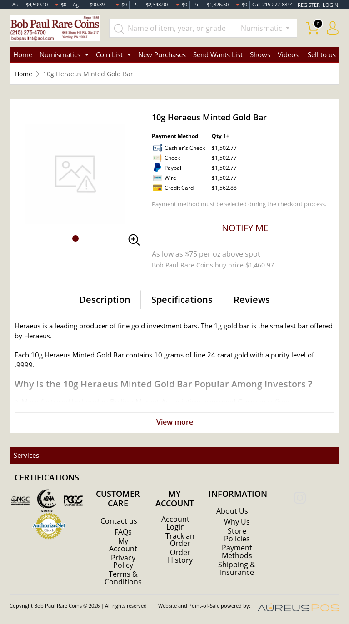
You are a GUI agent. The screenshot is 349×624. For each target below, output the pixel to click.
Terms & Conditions (123, 577)
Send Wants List (218, 54)
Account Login (175, 522)
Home (22, 54)
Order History (180, 555)
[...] (172, 28)
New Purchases (162, 54)
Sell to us (322, 54)
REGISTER (309, 4)
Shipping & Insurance (236, 567)
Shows (260, 54)
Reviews (252, 299)
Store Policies (237, 534)
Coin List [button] (109, 54)
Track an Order (179, 539)
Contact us (118, 521)
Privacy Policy (123, 561)
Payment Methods (237, 551)
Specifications (182, 299)
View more (174, 422)
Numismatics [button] (60, 54)
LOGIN (330, 4)
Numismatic (262, 28)
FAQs (123, 532)
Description (104, 299)
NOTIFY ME (245, 228)
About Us (232, 511)
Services (26, 455)
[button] (75, 239)
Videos (288, 54)
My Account (123, 544)
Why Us (237, 522)
